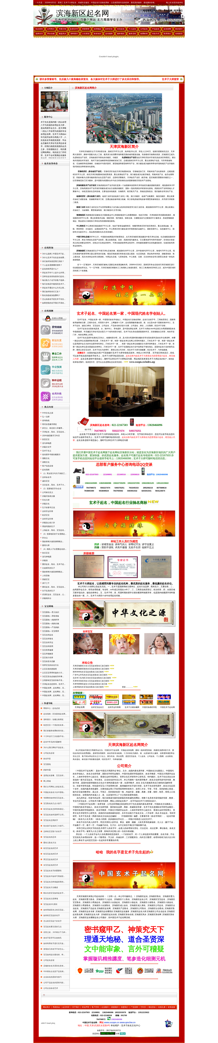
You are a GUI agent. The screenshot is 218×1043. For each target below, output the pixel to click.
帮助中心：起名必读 (51, 708)
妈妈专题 (47, 770)
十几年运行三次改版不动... (54, 736)
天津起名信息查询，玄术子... (54, 684)
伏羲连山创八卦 (48, 523)
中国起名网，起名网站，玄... (54, 688)
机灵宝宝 (45, 515)
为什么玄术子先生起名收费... (54, 257)
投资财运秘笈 (57, 346)
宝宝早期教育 (47, 654)
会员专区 (66, 1007)
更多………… (127, 687)
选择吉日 (39, 34)
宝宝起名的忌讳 (49, 837)
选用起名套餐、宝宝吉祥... (54, 775)
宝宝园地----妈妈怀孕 (50, 620)
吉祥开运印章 (47, 511)
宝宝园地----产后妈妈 (50, 627)
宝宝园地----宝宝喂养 (50, 631)
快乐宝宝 (45, 553)
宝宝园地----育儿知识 (50, 612)
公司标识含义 (47, 492)
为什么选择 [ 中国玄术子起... (53, 254)
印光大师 (45, 500)
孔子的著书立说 (48, 507)
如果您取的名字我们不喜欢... (54, 303)
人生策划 (85, 34)
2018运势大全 (57, 386)
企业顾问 (105, 1007)
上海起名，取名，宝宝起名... (54, 530)
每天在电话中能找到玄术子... (54, 284)
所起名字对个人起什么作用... (54, 273)
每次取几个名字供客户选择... (54, 280)
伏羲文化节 (46, 447)
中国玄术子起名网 (167, 707)
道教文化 (45, 462)
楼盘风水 (62, 34)
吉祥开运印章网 (114, 707)
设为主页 (157, 10)
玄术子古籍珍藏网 (132, 707)
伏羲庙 (45, 560)
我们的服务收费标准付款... (54, 731)
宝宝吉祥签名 (47, 639)
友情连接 (171, 1007)
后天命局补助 (57, 397)
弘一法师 (45, 417)
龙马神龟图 (46, 443)
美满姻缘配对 (57, 333)
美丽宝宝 (45, 579)
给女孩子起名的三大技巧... (54, 826)
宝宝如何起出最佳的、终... (54, 955)
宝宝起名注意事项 (50, 899)
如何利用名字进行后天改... (54, 943)
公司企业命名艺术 (50, 988)
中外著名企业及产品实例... (54, 971)
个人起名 (132, 29)
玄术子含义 (46, 451)
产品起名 (155, 29)
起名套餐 (167, 29)
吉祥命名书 (46, 477)
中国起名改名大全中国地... (54, 792)
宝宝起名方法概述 (50, 887)
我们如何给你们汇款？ (51, 292)
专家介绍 (62, 29)
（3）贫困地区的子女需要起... (54, 534)
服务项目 (120, 34)
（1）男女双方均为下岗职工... (54, 473)
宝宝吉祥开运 (47, 642)
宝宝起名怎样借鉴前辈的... (54, 882)
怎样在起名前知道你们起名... (54, 276)
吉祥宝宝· (109, 29)
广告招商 (134, 1007)
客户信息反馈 (47, 466)
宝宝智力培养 (47, 658)
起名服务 (109, 34)
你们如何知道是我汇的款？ (53, 261)
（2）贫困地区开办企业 (51, 489)
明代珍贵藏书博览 (49, 424)
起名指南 (45, 470)
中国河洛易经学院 (149, 707)
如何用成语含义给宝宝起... (54, 910)
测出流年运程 (57, 384)
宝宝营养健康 (47, 650)
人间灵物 (45, 576)
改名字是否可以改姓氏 (52, 938)
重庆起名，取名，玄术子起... (54, 564)
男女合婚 (50, 34)
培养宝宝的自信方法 (50, 665)
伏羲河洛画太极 (48, 496)
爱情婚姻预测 (57, 331)
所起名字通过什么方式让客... (54, 288)
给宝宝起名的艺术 (50, 848)
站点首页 (147, 10)
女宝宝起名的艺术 (50, 865)
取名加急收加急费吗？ (51, 295)
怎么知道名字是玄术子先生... (54, 299)
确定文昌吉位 (57, 371)
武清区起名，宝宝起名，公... (54, 594)
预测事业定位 (57, 357)
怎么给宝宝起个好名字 (52, 921)
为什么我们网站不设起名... (54, 747)
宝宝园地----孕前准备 (50, 616)
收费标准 (144, 34)
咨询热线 (45, 420)
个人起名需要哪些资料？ (52, 265)
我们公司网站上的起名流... (54, 787)
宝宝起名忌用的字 (50, 820)
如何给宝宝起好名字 (51, 915)
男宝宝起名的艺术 (50, 859)
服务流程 (132, 34)
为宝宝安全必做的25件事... (53, 676)
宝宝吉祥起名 (47, 635)
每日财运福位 (57, 344)
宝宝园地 (47, 764)
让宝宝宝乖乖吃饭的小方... (53, 673)
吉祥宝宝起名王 (97, 707)
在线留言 (179, 34)
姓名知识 (97, 34)
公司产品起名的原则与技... (54, 983)
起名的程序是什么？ (50, 269)
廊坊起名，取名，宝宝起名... (54, 587)
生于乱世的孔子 (48, 591)
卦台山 (45, 538)
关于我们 (75, 1007)
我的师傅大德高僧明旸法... (53, 541)
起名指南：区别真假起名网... (55, 714)
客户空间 (95, 1007)
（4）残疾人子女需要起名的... (54, 549)
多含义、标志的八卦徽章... (53, 428)
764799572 (100, 1019)
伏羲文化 (45, 504)
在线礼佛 (161, 1007)
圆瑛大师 (45, 545)
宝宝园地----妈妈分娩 (50, 624)
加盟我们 (124, 1007)
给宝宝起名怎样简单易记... (54, 809)
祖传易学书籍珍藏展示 (51, 454)
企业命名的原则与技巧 (52, 977)
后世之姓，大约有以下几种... (55, 932)
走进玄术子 (74, 29)
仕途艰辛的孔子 (48, 568)
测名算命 (152, 1007)
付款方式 (155, 34)
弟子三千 (45, 583)
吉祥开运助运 (57, 400)
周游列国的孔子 (48, 526)
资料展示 (74, 34)
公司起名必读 (48, 753)
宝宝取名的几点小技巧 (52, 803)
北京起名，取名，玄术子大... (54, 485)
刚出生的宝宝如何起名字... (54, 893)
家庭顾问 (114, 1007)
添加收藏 (168, 10)
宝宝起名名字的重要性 (52, 871)
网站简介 (46, 1007)
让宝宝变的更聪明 (49, 669)
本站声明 (85, 1007)
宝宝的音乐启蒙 (48, 661)
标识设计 (179, 29)
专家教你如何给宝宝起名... (54, 798)
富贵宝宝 (45, 439)
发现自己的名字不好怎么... (54, 949)
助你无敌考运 (57, 373)
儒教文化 (45, 458)
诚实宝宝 (45, 481)
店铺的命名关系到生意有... (54, 966)
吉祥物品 (97, 29)
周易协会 (56, 1007)
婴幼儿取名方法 (49, 843)
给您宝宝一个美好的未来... (54, 725)
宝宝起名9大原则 (50, 904)
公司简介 (50, 29)
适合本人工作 (57, 360)
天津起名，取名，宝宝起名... (54, 432)
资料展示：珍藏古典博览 (53, 719)
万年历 (143, 1007)
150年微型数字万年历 (51, 436)
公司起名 (144, 29)
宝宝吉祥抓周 (47, 646)
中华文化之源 (47, 413)
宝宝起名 (120, 29)
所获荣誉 (85, 29)
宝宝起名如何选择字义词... (54, 815)
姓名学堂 (47, 759)
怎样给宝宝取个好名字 (52, 831)
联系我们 (178, 10)
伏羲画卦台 (46, 598)
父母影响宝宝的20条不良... (53, 680)
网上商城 (47, 781)
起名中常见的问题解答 (52, 742)
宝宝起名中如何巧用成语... (54, 876)
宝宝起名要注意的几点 (52, 927)
